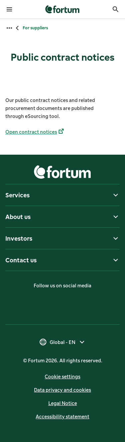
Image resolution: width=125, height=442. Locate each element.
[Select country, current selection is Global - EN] (62, 342)
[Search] (115, 9)
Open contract (35, 132)
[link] (62, 9)
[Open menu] (9, 9)
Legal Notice (62, 403)
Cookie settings (62, 376)
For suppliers (35, 28)
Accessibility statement (62, 416)
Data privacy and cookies (62, 390)
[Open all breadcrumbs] (9, 28)
